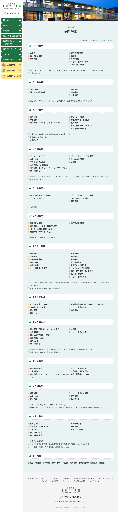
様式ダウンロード (9, 49)
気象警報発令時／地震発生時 (8, 42)
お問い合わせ (8, 59)
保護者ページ (12, 76)
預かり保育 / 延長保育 (11, 36)
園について (7, 20)
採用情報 (11, 71)
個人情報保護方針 (80, 481)
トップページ (32, 478)
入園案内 (11, 65)
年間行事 (6, 31)
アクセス (6, 54)
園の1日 (6, 25)
